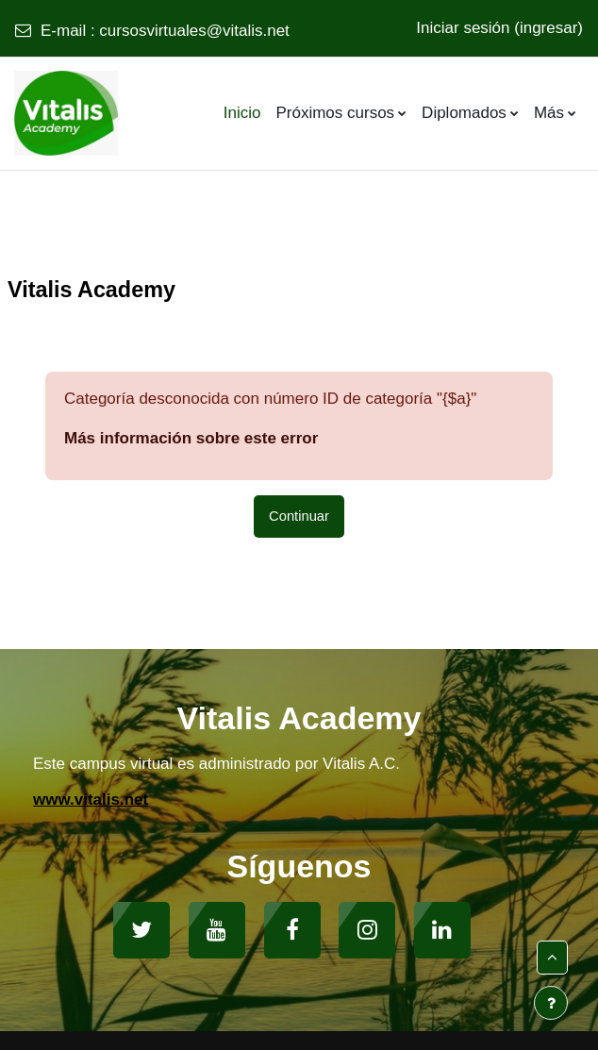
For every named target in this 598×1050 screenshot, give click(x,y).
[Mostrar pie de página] (551, 1003)
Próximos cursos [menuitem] (334, 113)
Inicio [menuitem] (242, 113)
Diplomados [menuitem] (464, 113)
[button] (552, 958)
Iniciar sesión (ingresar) (499, 28)
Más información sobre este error (191, 438)
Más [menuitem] (549, 113)
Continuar (299, 516)
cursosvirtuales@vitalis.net (194, 31)
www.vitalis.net (90, 799)
